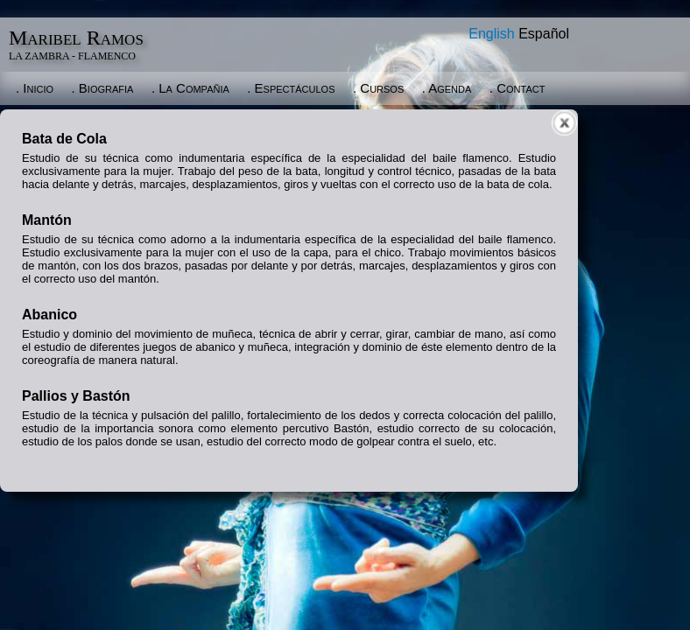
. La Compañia (190, 87)
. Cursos (378, 87)
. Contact (517, 87)
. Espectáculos (290, 87)
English (491, 33)
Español (543, 33)
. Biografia (103, 87)
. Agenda (447, 87)
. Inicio (34, 87)
